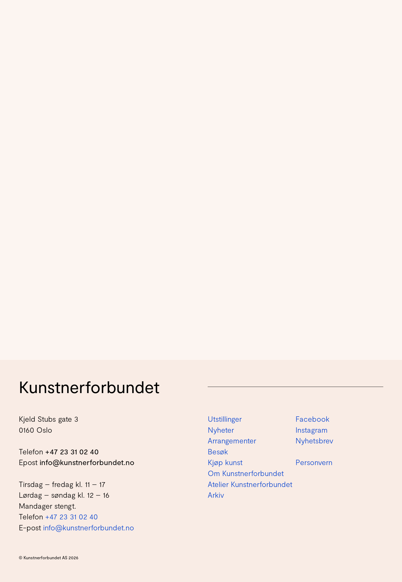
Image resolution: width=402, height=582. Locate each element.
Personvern (313, 462)
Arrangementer (232, 440)
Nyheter (221, 429)
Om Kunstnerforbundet (246, 473)
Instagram (311, 429)
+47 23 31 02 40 (72, 451)
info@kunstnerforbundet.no (87, 462)
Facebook (312, 418)
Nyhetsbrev (314, 440)
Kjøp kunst (225, 462)
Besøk (218, 451)
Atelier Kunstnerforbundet (250, 484)
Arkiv (216, 494)
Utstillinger (225, 418)
